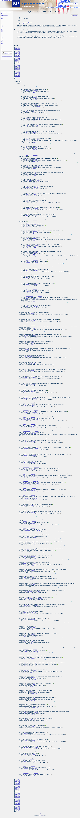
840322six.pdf (35, 282)
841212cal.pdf (34, 770)
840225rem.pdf (37, 210)
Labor (26, 149)
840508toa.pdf (33, 400)
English (22, 27)
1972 (2, 28)
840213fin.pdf (35, 182)
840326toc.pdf (40, 296)
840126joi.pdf (35, 142)
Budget (27, 92)
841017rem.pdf (33, 735)
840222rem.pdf (35, 203)
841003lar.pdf (33, 714)
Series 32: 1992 (17, 74)
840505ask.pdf (33, 391)
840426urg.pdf (34, 358)
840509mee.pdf (36, 407)
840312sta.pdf (35, 252)
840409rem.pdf (33, 330)
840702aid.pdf (36, 537)
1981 (2, 36)
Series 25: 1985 (17, 68)
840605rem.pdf (35, 335)
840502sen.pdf (33, 379)
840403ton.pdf (33, 313)
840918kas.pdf (33, 677)
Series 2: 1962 (17, 48)
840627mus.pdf (37, 530)
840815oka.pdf (32, 627)
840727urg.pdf (36, 586)
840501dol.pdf (34, 372)
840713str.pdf (33, 556)
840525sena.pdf (33, 462)
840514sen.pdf (34, 428)
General (27, 125)
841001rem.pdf (35, 712)
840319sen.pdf (35, 272)
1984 (2, 39)
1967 (2, 23)
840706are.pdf (32, 544)
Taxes (24, 627)
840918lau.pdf (35, 679)
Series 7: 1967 (17, 52)
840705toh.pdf (33, 542)
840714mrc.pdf (34, 565)
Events (27, 282)
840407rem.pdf (33, 322)
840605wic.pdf (37, 483)
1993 (2, 47)
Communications (28, 118)
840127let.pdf (35, 147)
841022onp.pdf (34, 740)
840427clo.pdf (33, 363)
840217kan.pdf (39, 189)
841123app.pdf (34, 756)
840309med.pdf (35, 240)
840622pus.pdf (34, 521)
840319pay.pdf (36, 270)
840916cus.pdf (35, 665)
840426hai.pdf (39, 356)
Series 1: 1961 (17, 47)
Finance (27, 272)
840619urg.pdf (33, 512)
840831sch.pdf (34, 641)
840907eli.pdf (35, 649)
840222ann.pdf (35, 196)
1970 (2, 26)
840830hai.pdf (34, 636)
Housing (27, 127)
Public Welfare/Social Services (27, 356)
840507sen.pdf (35, 398)
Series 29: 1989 (17, 71)
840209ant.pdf (35, 173)
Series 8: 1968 (17, 53)
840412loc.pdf (33, 344)
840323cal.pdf (36, 284)
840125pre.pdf (35, 132)
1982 (2, 37)
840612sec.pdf (36, 498)
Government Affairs (28, 180)
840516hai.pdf (34, 433)
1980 (2, 35)
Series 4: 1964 (17, 782)
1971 (2, 27)
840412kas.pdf (33, 342)
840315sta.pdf (35, 260)
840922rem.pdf (34, 693)
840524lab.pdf (34, 455)
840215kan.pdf (36, 187)
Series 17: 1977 (17, 61)
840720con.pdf (33, 577)
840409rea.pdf (33, 328)
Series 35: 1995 (17, 809)
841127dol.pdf (32, 759)
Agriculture (27, 175)
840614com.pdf (34, 500)
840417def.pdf (33, 351)
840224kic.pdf (37, 208)
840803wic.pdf (37, 605)
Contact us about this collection (7, 56)
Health (24, 495)
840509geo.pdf (33, 405)
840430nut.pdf (33, 370)
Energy (27, 220)
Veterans (27, 111)
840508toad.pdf (33, 403)
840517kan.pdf (37, 436)
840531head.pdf (33, 471)
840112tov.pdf (35, 111)
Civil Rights (27, 270)
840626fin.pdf (33, 528)
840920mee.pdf (32, 686)
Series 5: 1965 (17, 50)
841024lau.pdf (32, 745)
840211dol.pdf (38, 180)
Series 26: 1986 (17, 69)
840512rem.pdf (33, 421)
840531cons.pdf (36, 467)
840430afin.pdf (35, 365)
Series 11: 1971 (17, 56)
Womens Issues (25, 335)
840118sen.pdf (35, 120)
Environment (27, 166)
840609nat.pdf (33, 490)
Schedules (27, 90)
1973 (2, 29)
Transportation (28, 217)
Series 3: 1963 (17, 49)
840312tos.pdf (35, 254)
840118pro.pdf (38, 118)
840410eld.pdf (36, 337)
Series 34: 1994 (17, 76)
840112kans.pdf (39, 106)
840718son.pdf (33, 570)
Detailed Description (4, 16)
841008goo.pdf (35, 721)
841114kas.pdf (33, 749)
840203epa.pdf (36, 166)
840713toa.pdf (36, 558)
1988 (2, 43)
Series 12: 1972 (17, 789)
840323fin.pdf (35, 286)
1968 (2, 24)
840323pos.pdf (38, 291)
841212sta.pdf (36, 773)
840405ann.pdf (32, 315)
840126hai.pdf (38, 139)
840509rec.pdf (35, 412)
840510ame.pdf (33, 417)
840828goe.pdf (33, 634)
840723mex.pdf (32, 579)
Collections (52, 7)
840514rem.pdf (33, 424)
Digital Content (58, 7)
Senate (24, 584)
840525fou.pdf (35, 457)
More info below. (26, 23)
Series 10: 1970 (17, 55)
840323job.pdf (35, 289)
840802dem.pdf (39, 598)
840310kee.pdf (36, 247)
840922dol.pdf (32, 691)
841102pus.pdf (36, 747)
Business (27, 260)
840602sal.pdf (35, 478)
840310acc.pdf (37, 245)
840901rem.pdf (33, 643)
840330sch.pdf (36, 308)
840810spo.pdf (33, 619)
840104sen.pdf (36, 90)
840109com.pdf (35, 97)
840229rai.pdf (37, 217)
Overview (2, 13)
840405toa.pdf (33, 320)
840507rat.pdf (35, 396)
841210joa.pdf (33, 766)
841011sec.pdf (35, 733)
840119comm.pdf (35, 125)
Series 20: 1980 (17, 796)
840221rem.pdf (36, 194)
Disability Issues (28, 208)
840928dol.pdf (33, 700)
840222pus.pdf (38, 201)
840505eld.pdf (36, 393)
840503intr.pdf (33, 384)
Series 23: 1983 (17, 66)
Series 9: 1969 (17, 54)
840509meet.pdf (36, 410)
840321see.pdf (35, 279)
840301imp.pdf (36, 224)
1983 (2, 38)
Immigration (25, 358)
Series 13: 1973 (17, 57)
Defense (27, 155)
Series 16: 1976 (17, 60)
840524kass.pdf (33, 453)
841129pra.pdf (34, 761)
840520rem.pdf (33, 441)
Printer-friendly (75, 15)
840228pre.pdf (35, 215)
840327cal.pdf (36, 298)
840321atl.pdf (36, 275)
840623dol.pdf (33, 523)
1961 (2, 18)
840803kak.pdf (35, 600)
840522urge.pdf (35, 448)
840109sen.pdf (37, 99)
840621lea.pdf (33, 514)
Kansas (27, 113)
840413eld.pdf (36, 349)
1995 (2, 49)
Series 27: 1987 (17, 802)
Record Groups (76, 7)
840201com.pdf (35, 159)
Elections (24, 577)
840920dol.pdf (33, 684)
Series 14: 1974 (17, 58)
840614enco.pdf (33, 505)
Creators (70, 7)
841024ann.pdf (32, 742)
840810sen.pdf (34, 614)
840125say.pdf (38, 134)
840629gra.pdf (34, 535)
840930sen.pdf (35, 707)
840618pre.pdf (33, 507)
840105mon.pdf (35, 92)
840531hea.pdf (33, 469)
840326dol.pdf (35, 293)
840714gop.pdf (34, 563)
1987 (2, 42)
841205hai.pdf (36, 763)
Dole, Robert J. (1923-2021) (28, 22)
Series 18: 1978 (17, 62)
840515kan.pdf (37, 431)
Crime (26, 104)
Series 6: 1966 (17, 51)
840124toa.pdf (35, 127)
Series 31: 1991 (17, 73)
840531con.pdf (36, 464)
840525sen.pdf (33, 460)
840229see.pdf (35, 220)
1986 (2, 41)
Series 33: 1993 (17, 75)
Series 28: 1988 (17, 70)
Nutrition (27, 97)
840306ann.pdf (35, 231)
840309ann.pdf (35, 238)
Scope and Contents (4, 15)
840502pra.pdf (35, 377)
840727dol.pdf (33, 584)
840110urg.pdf (35, 104)
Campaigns (25, 740)
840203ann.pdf (35, 161)
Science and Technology (29, 296)
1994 (2, 48)
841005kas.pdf (33, 719)
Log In (40, 813)
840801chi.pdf (39, 591)
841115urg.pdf (36, 752)
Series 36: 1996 (17, 77)
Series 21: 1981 (17, 64)
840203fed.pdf (35, 168)
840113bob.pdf (35, 113)
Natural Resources (28, 291)
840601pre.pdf (33, 476)
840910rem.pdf (33, 658)
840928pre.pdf (33, 705)
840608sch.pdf (34, 488)
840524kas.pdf (33, 450)
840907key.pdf (36, 651)
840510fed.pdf (37, 419)
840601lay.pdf (33, 474)
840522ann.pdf (33, 443)
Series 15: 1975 (17, 59)
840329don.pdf (35, 301)
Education (24, 372)
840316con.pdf (37, 262)
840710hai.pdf (36, 549)
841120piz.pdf (33, 754)
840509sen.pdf (34, 414)
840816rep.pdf (34, 629)
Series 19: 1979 (17, 63)
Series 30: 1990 (17, 72)
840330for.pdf (36, 306)
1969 (2, 25)
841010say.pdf (34, 728)
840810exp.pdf (34, 612)
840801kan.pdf (33, 593)
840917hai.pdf (35, 670)
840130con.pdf (35, 155)
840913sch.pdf (34, 663)
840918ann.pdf (33, 672)
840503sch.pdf (34, 386)
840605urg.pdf (35, 481)
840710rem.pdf (33, 551)
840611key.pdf (33, 495)
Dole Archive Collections (41, 815)
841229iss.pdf (33, 775)
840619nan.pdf (33, 510)
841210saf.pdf (35, 768)
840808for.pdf (33, 607)
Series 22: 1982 (17, 65)
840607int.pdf (34, 485)
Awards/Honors (28, 99)
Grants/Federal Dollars (29, 106)
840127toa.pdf (35, 149)
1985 (2, 40)
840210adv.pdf (36, 175)
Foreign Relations (25, 407)
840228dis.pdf (35, 213)
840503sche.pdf (34, 389)
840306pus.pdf (35, 233)
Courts (27, 213)
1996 (2, 50)
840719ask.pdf (33, 572)
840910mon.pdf (33, 656)
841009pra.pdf (33, 726)
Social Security (25, 670)
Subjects (64, 7)
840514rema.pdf (33, 426)
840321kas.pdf (35, 277)
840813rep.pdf (36, 621)
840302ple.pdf (39, 226)
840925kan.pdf (33, 698)
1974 (2, 30)
